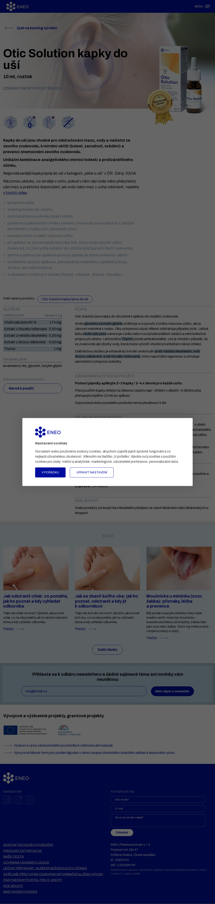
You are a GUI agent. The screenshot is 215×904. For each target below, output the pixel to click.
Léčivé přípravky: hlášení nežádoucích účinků (45, 868)
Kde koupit (13, 886)
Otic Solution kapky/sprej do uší (65, 299)
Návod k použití (21, 388)
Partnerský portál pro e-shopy (32, 880)
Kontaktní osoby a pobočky (28, 845)
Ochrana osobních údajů (26, 862)
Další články (108, 650)
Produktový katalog (22, 851)
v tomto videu (15, 193)
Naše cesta (13, 856)
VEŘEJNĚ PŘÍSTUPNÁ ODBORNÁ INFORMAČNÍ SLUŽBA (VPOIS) (53, 874)
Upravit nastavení (91, 472)
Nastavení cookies (20, 892)
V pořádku (50, 472)
